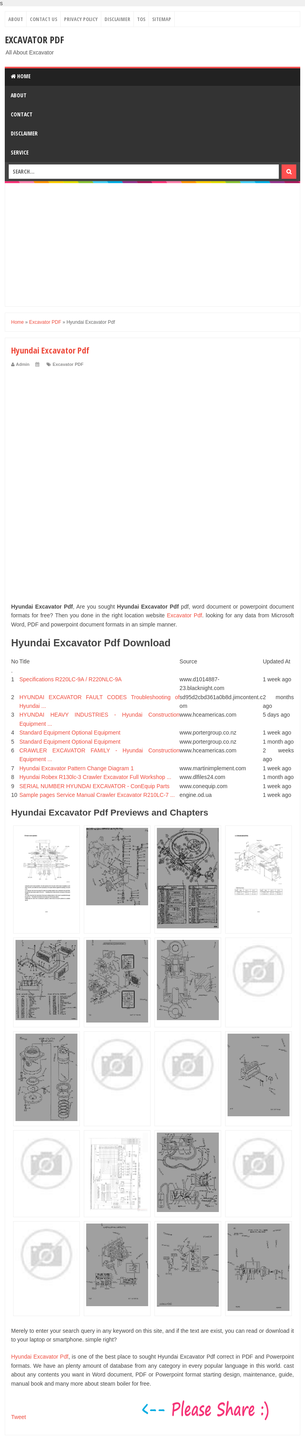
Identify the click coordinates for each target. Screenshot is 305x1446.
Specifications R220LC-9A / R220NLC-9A (70, 679)
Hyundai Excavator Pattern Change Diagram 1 (76, 768)
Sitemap (161, 19)
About (15, 19)
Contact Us (43, 19)
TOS (141, 19)
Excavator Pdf (184, 615)
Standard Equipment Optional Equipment (70, 732)
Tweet (18, 1417)
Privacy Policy (81, 19)
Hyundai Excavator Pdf (39, 1356)
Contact (22, 114)
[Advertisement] (152, 244)
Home (21, 76)
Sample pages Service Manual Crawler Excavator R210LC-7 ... (97, 795)
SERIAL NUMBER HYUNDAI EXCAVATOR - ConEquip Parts (94, 786)
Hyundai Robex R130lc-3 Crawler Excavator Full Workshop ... (95, 777)
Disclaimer (117, 19)
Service (20, 152)
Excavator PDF (34, 39)
